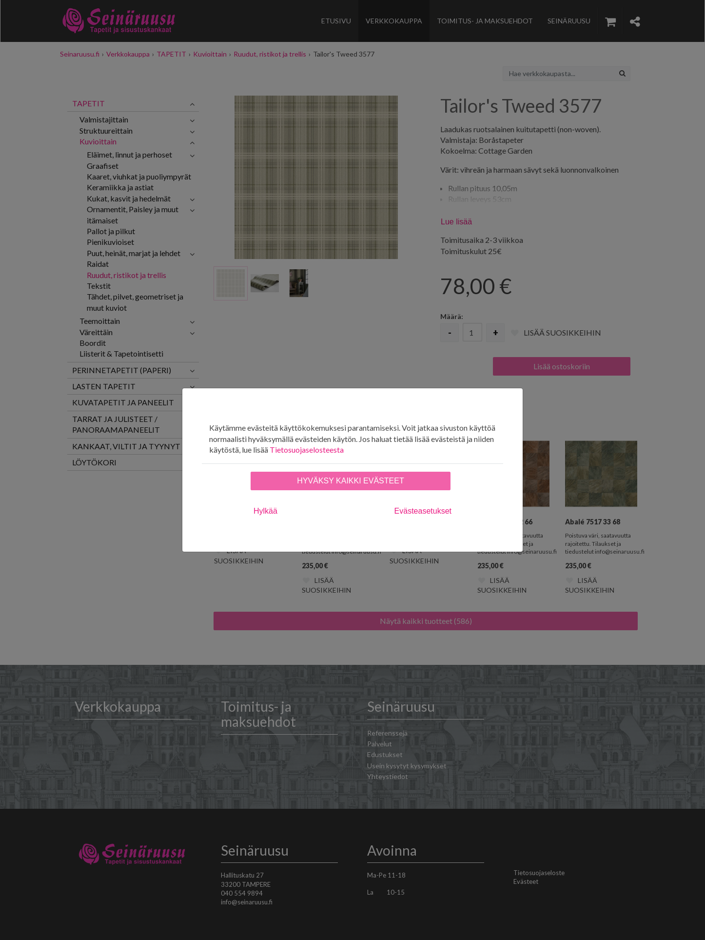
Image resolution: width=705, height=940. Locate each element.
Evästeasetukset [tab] (422, 511)
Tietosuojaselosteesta (307, 449)
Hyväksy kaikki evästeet (350, 481)
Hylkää (265, 511)
